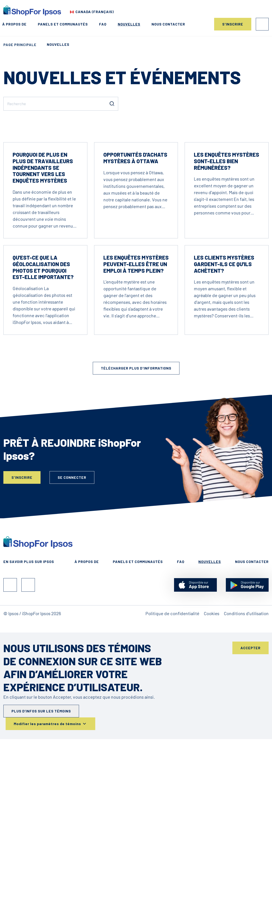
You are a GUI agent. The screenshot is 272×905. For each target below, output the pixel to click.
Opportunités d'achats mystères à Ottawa (135, 290)
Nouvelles (129, 24)
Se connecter (262, 24)
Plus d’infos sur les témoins (41, 844)
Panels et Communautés (63, 24)
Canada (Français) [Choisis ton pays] (94, 11)
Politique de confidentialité (172, 746)
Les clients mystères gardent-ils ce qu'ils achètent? (224, 397)
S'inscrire (232, 24)
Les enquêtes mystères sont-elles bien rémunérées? (226, 294)
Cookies (211, 746)
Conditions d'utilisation (246, 746)
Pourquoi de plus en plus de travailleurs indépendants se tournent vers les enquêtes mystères (43, 300)
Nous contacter (168, 24)
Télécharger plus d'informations (136, 501)
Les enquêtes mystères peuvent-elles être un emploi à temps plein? (136, 397)
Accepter (250, 781)
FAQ (103, 24)
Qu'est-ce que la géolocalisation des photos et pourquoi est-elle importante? (43, 400)
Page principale (19, 44)
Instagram (28, 718)
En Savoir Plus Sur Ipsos (28, 694)
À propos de (14, 24)
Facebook (10, 718)
